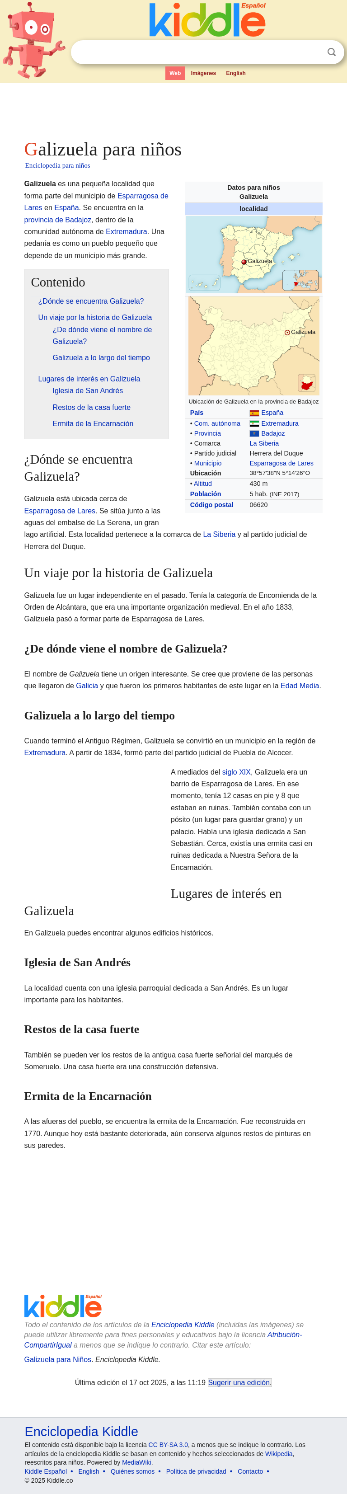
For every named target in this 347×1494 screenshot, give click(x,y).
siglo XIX (236, 772)
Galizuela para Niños (58, 1359)
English (236, 73)
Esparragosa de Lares (281, 463)
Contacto (250, 1471)
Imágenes (203, 73)
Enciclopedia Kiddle (183, 1325)
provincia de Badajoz (58, 220)
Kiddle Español (46, 1471)
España (272, 412)
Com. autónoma (217, 423)
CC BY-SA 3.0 (168, 1444)
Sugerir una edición (239, 1382)
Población (205, 494)
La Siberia (264, 443)
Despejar (313, 52)
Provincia (207, 433)
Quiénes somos (133, 1471)
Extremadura (279, 423)
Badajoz (273, 433)
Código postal (212, 504)
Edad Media (300, 686)
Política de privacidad (196, 1471)
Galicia (87, 686)
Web (175, 73)
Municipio (208, 463)
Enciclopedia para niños (57, 165)
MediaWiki (136, 1462)
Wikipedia (279, 1453)
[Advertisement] (173, 108)
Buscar (331, 52)
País (197, 412)
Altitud (203, 483)
